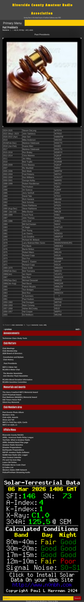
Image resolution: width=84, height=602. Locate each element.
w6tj (45, 325)
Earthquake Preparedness (13, 450)
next (78, 329)
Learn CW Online (9, 462)
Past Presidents (10, 363)
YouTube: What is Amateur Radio (16, 440)
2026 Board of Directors (12, 353)
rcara (41, 325)
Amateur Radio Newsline (12, 445)
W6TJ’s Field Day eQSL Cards (14, 422)
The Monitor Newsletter (12, 373)
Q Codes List (7, 467)
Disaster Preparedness (12, 447)
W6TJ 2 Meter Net (9, 367)
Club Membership (9, 351)
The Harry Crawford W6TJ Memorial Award (20, 392)
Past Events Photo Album (13, 412)
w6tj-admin (29, 30)
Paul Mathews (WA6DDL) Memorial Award (19, 397)
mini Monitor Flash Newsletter (15, 376)
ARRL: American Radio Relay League (18, 437)
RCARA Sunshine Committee (14, 382)
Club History (8, 360)
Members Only (8, 415)
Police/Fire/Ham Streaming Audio (16, 472)
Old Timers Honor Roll (11, 400)
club (13, 325)
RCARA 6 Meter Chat (11, 370)
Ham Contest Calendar (11, 457)
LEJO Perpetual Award (11, 395)
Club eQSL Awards (10, 417)
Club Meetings (8, 348)
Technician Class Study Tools (14, 338)
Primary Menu (12, 23)
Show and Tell (8, 420)
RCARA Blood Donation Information (17, 380)
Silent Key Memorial (10, 402)
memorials (19, 325)
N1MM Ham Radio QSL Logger (15, 455)
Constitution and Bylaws (13, 357)
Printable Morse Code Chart (14, 465)
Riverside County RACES (13, 435)
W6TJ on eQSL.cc (9, 425)
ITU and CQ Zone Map (11, 460)
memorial (35, 325)
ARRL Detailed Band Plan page (15, 442)
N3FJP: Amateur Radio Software (15, 452)
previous (8, 329)
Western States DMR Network (14, 470)
